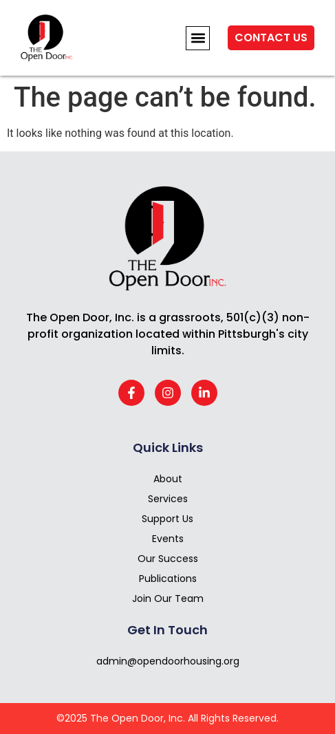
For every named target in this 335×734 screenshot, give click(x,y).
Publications (168, 578)
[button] (198, 38)
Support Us (167, 519)
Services (168, 499)
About (167, 479)
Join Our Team (168, 598)
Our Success (168, 558)
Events (168, 539)
